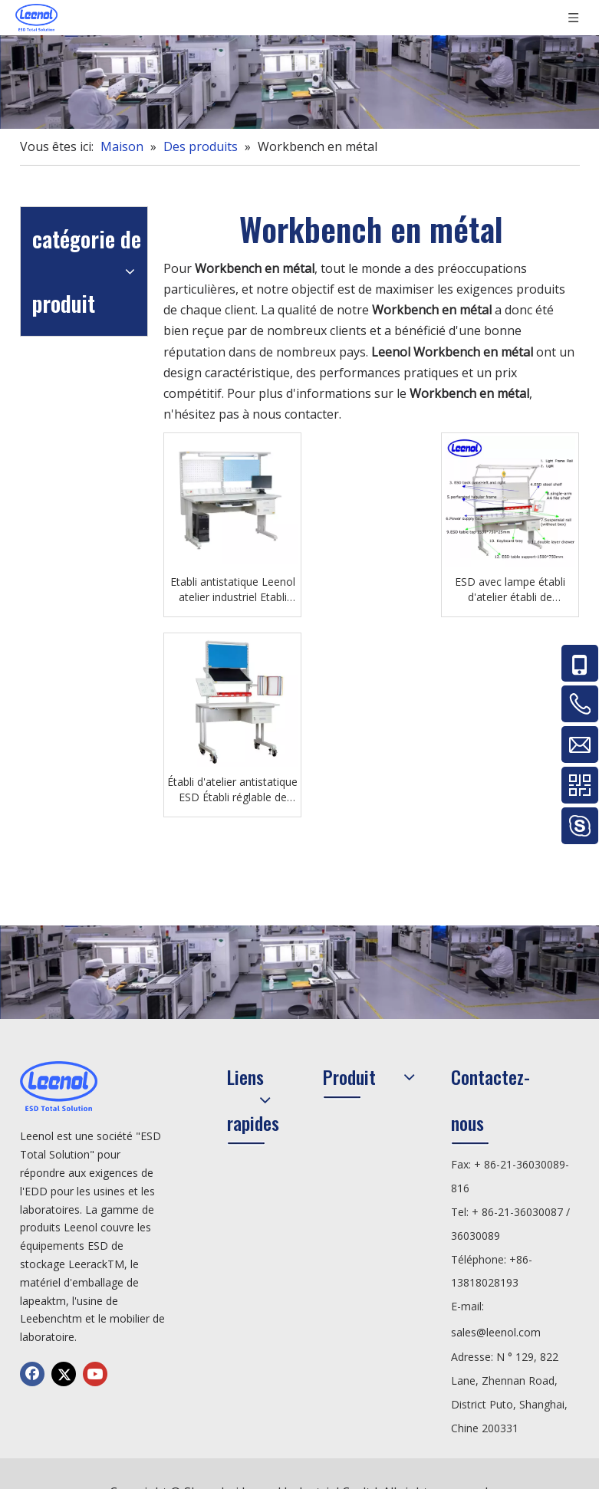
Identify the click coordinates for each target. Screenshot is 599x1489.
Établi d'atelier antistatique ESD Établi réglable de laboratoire (232, 789)
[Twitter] (63, 1374)
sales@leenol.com (496, 1332)
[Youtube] (95, 1374)
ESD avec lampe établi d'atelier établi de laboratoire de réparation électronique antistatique (510, 589)
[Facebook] (32, 1374)
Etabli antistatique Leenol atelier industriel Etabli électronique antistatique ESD (232, 589)
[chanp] (299, 82)
